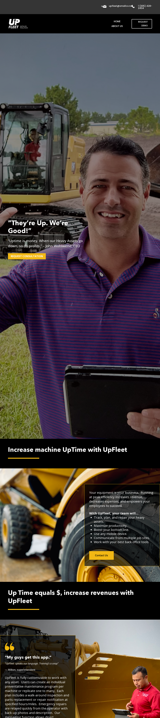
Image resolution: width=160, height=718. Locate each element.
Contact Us (101, 555)
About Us (117, 26)
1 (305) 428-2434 (145, 7)
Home (117, 21)
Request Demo (143, 23)
